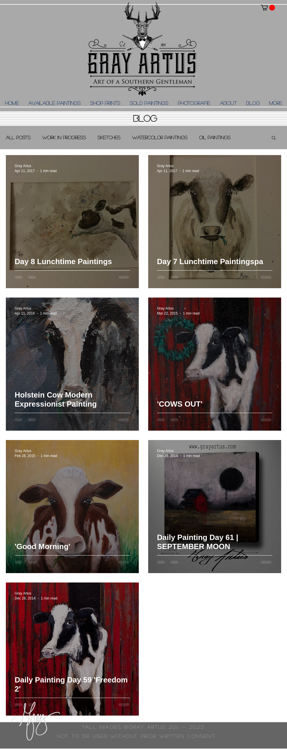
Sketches (109, 137)
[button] (268, 8)
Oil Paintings (214, 137)
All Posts (18, 137)
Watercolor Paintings (159, 137)
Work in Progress (64, 137)
